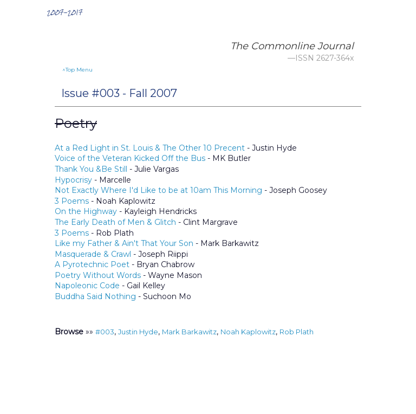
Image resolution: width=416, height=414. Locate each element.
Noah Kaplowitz (248, 331)
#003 (104, 331)
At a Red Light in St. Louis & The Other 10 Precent (150, 148)
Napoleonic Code (87, 285)
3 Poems (72, 201)
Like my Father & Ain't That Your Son (124, 243)
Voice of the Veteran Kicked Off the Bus (130, 158)
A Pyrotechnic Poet (92, 264)
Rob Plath (297, 331)
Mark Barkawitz (189, 331)
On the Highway (86, 211)
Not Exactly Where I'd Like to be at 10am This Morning (158, 190)
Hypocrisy (73, 180)
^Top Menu (77, 69)
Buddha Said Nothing (95, 296)
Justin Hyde (138, 331)
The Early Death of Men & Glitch (115, 222)
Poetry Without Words (98, 275)
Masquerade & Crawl (93, 254)
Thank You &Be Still (92, 169)
